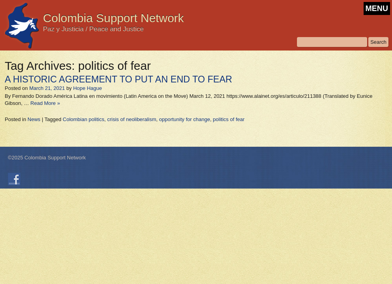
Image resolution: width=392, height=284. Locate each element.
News (34, 119)
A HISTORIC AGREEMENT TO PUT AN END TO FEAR (118, 79)
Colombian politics (84, 119)
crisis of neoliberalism (131, 119)
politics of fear (229, 119)
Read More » (45, 103)
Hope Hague (87, 88)
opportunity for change (184, 119)
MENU (377, 8)
